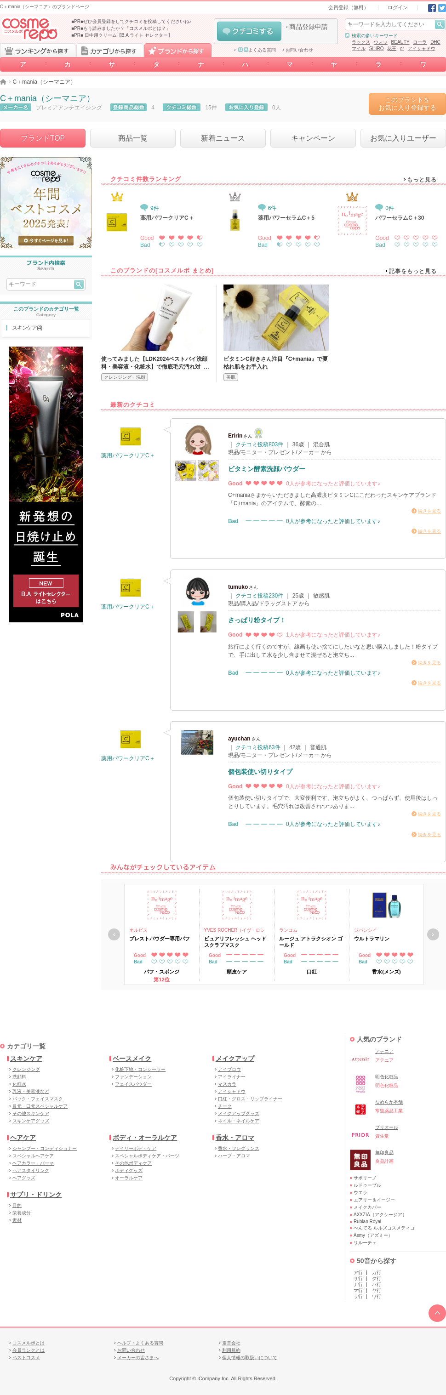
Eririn (235, 435)
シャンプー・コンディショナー (44, 1148)
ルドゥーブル (367, 1185)
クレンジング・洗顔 (124, 377)
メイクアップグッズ (238, 1113)
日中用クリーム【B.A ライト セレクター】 (128, 35)
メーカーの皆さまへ (138, 1357)
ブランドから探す (178, 50)
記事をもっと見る (413, 271)
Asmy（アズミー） (373, 1235)
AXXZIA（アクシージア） (380, 1214)
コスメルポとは (28, 1342)
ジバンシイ (365, 930)
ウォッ (381, 42)
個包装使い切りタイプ (260, 771)
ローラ (420, 42)
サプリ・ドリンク (36, 1194)
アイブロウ (229, 1069)
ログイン (398, 7)
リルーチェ (365, 1242)
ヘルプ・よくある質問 (140, 1342)
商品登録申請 (308, 26)
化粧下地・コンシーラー (140, 1069)
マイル (359, 48)
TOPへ (437, 1313)
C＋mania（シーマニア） (47, 98)
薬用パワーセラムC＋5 (286, 218)
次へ (433, 934)
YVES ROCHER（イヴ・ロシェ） (234, 931)
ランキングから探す (37, 50)
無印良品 (384, 1152)
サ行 (358, 1278)
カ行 (376, 1272)
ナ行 (358, 1284)
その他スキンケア (30, 1113)
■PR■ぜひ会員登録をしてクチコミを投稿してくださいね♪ (131, 21)
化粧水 (19, 1084)
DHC (435, 42)
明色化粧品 (386, 1076)
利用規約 (231, 1350)
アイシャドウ (421, 48)
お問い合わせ (299, 50)
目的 (17, 1205)
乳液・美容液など (30, 1091)
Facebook (432, 8)
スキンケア (26, 1058)
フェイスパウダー (133, 1084)
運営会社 (231, 1342)
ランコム (288, 930)
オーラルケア (129, 1177)
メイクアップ (235, 1058)
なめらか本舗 (389, 1102)
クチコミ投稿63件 (257, 747)
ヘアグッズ (23, 1177)
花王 (391, 48)
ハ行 (376, 1284)
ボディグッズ (129, 1170)
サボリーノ (365, 1177)
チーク (225, 1106)
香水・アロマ (235, 1137)
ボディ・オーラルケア (145, 1137)
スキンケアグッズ (30, 1120)
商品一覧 (133, 138)
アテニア (384, 1051)
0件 (384, 208)
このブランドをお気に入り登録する (407, 103)
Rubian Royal (367, 1221)
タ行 (376, 1278)
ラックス (361, 42)
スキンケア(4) (27, 328)
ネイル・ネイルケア (238, 1120)
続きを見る (429, 510)
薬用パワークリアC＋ (167, 218)
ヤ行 (376, 1290)
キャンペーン (313, 138)
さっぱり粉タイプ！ (257, 620)
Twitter (442, 8)
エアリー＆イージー (374, 1199)
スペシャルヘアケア (33, 1155)
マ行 (358, 1290)
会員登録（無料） (348, 7)
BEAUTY (400, 42)
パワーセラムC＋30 (399, 218)
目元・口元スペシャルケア (40, 1106)
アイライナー (232, 1076)
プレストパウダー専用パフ (159, 938)
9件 (149, 208)
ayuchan (239, 738)
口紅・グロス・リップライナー (250, 1098)
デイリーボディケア (135, 1148)
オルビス (138, 930)
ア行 (358, 1272)
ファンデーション (133, 1076)
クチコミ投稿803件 (259, 444)
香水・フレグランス (238, 1148)
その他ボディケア (133, 1163)
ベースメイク (132, 1058)
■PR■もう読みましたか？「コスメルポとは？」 (121, 28)
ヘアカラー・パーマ (33, 1163)
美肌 (230, 377)
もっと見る (422, 180)
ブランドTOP (43, 138)
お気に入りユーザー (403, 138)
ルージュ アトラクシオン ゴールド (311, 942)
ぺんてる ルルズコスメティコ (384, 1227)
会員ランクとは (28, 1350)
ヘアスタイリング (30, 1170)
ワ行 (376, 1296)
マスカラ (227, 1084)
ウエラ (360, 1192)
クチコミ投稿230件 (259, 595)
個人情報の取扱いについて (249, 1357)
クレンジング (26, 1069)
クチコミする (249, 31)
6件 (267, 208)
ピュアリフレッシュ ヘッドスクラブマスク (235, 942)
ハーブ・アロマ (234, 1155)
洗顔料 (19, 1076)
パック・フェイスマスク (37, 1098)
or (402, 48)
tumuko (238, 587)
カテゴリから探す (109, 50)
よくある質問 (257, 50)
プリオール (386, 1127)
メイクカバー (367, 1207)
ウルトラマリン (371, 938)
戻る (114, 934)
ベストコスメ (26, 1357)
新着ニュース (223, 138)
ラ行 (358, 1296)
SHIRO (376, 48)
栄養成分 (21, 1212)
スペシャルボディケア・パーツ (147, 1155)
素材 (17, 1220)
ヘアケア (23, 1137)
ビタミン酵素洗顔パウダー (266, 469)
